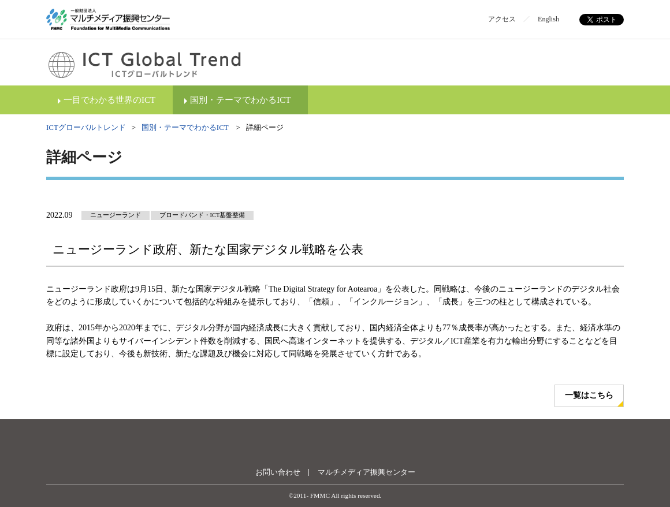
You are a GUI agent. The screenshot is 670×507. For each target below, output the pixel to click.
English (548, 19)
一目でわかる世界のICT (109, 100)
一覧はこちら (589, 395)
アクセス (502, 19)
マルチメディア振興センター (366, 472)
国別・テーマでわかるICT (240, 100)
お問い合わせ (277, 472)
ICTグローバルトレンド (86, 127)
